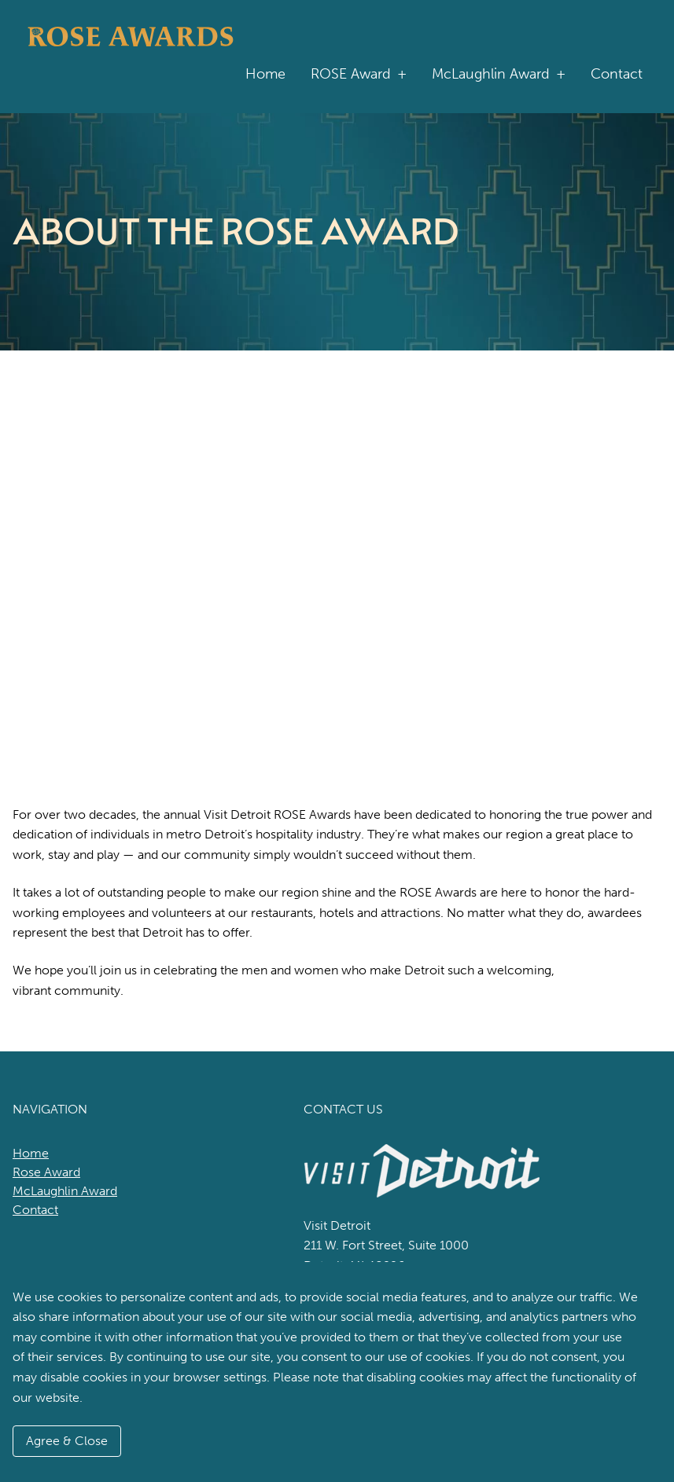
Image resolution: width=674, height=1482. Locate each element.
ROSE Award (359, 74)
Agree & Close (67, 1440)
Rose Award (46, 1172)
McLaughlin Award (498, 74)
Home (265, 74)
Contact (617, 74)
